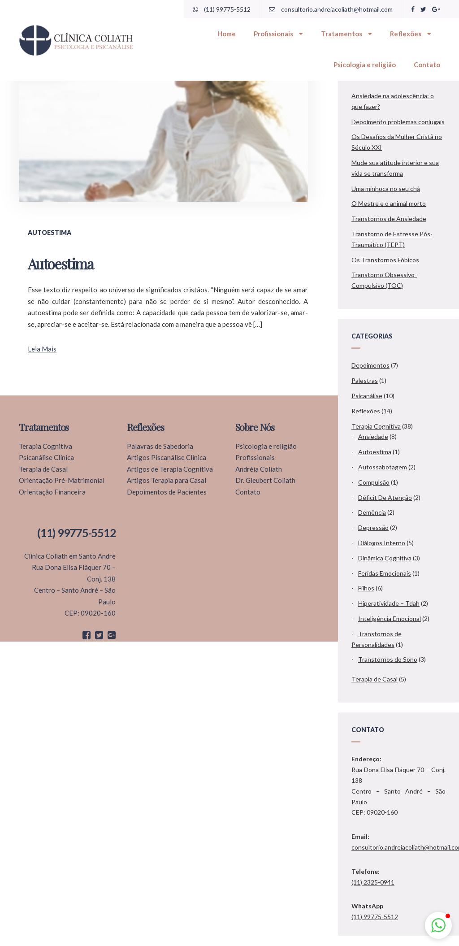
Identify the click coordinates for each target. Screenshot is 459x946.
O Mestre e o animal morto (388, 203)
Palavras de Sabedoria (160, 446)
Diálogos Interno (381, 543)
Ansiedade (373, 436)
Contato (427, 65)
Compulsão (374, 482)
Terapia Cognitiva (376, 426)
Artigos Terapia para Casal (166, 480)
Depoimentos (370, 365)
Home (226, 34)
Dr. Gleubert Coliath (265, 480)
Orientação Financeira (52, 492)
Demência (372, 512)
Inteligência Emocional (389, 618)
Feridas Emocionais (384, 573)
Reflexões (410, 34)
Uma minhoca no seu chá (385, 188)
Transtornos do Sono (387, 659)
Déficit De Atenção (385, 497)
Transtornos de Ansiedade (388, 218)
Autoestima (374, 452)
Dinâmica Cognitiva (384, 558)
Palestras (364, 380)
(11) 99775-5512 (222, 9)
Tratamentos (346, 34)
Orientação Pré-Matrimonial (61, 480)
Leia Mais (42, 349)
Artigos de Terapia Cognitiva (170, 469)
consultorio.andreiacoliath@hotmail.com (331, 9)
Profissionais (278, 34)
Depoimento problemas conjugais (398, 122)
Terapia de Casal (374, 679)
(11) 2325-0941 (372, 882)
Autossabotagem (382, 467)
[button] (438, 925)
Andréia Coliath (258, 469)
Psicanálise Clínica (46, 457)
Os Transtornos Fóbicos (385, 260)
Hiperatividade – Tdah (389, 603)
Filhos (366, 588)
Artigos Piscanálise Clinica (166, 457)
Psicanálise (366, 395)
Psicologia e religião (364, 65)
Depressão (373, 527)
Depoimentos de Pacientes (167, 492)
